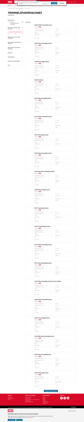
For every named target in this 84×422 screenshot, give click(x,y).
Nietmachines (27, 398)
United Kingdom (46, 401)
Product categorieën (30, 395)
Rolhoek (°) (10, 52)
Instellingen (19, 419)
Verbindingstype (11, 57)
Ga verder (54, 3)
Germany (44, 400)
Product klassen (11, 20)
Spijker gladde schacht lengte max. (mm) (14, 38)
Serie (9, 65)
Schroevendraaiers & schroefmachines (32, 399)
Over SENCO (10, 397)
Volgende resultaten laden (51, 391)
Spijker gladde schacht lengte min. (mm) (14, 28)
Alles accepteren (11, 419)
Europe (44, 398)
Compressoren (28, 400)
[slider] (8, 32)
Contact (74, 1)
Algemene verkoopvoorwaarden (34, 407)
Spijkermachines (28, 397)
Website (10, 395)
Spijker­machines (21, 8)
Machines (16, 8)
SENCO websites (46, 395)
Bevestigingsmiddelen (29, 401)
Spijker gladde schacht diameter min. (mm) (14, 43)
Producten (10, 5)
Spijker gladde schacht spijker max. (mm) (14, 48)
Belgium (44, 397)
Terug (9, 8)
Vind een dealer (11, 398)
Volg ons (62, 395)
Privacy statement (43, 407)
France (44, 399)
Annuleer (62, 3)
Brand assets (70, 1)
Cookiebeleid (49, 407)
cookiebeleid (30, 417)
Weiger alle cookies (72, 410)
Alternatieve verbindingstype (14, 61)
